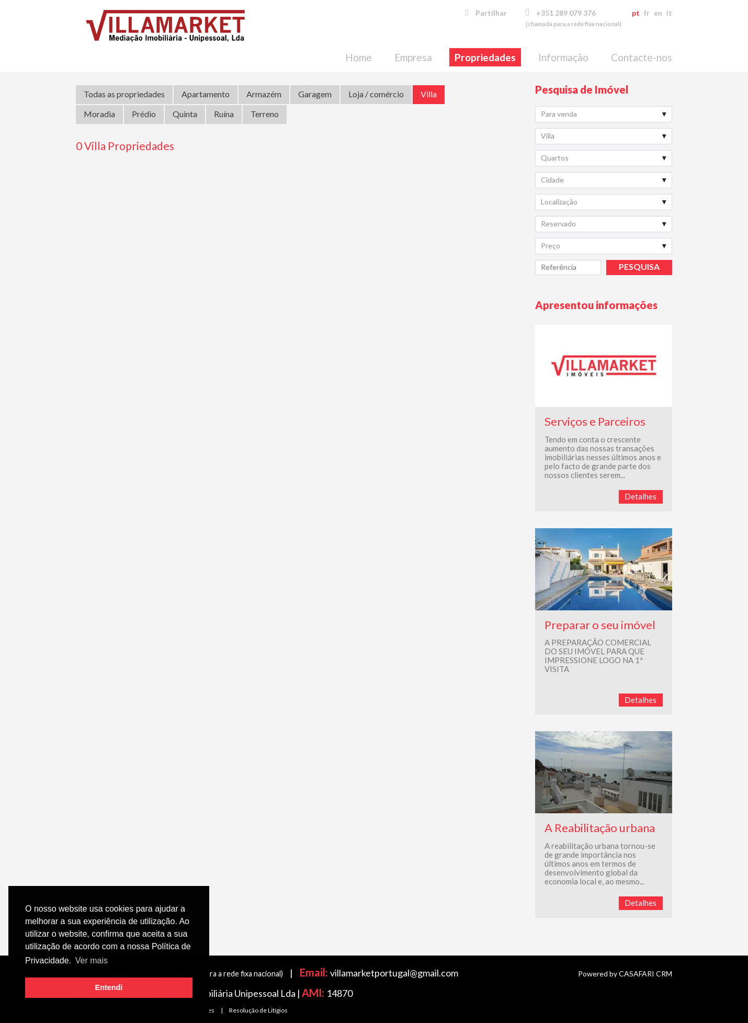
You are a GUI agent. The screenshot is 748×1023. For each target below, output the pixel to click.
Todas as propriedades (124, 94)
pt (636, 12)
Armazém (263, 94)
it (669, 12)
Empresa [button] (413, 57)
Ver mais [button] (91, 960)
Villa (429, 94)
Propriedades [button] (485, 57)
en (658, 12)
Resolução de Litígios (258, 1010)
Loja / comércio (376, 94)
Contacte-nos (641, 57)
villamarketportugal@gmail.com (394, 973)
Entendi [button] (109, 987)
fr (647, 12)
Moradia (99, 114)
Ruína (224, 114)
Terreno (265, 114)
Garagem (315, 94)
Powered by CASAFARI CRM (625, 973)
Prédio (144, 114)
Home (358, 57)
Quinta (185, 114)
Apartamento (206, 94)
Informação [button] (563, 57)
